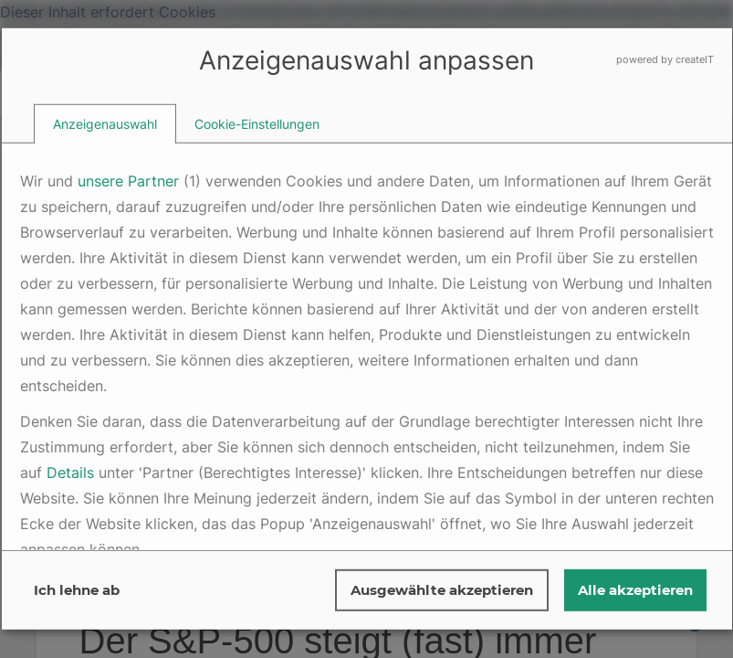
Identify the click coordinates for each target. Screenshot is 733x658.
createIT (694, 59)
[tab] (105, 123)
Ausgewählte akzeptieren (442, 590)
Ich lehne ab (77, 590)
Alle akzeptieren (635, 590)
